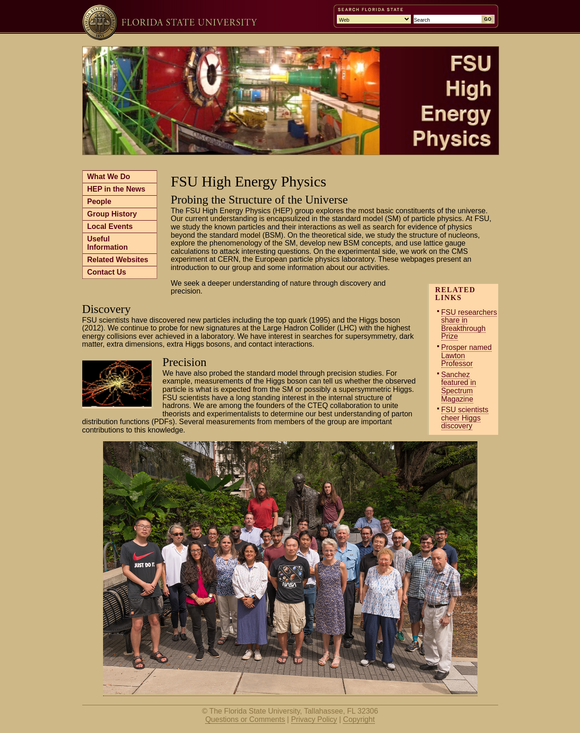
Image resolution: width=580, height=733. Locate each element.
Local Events (110, 226)
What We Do (108, 176)
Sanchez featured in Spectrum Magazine (458, 387)
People (99, 201)
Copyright (358, 719)
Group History (112, 214)
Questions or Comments (245, 719)
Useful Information (107, 243)
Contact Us (106, 272)
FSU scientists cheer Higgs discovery (464, 418)
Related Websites (117, 260)
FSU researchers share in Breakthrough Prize (469, 324)
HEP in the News (116, 189)
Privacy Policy (314, 719)
